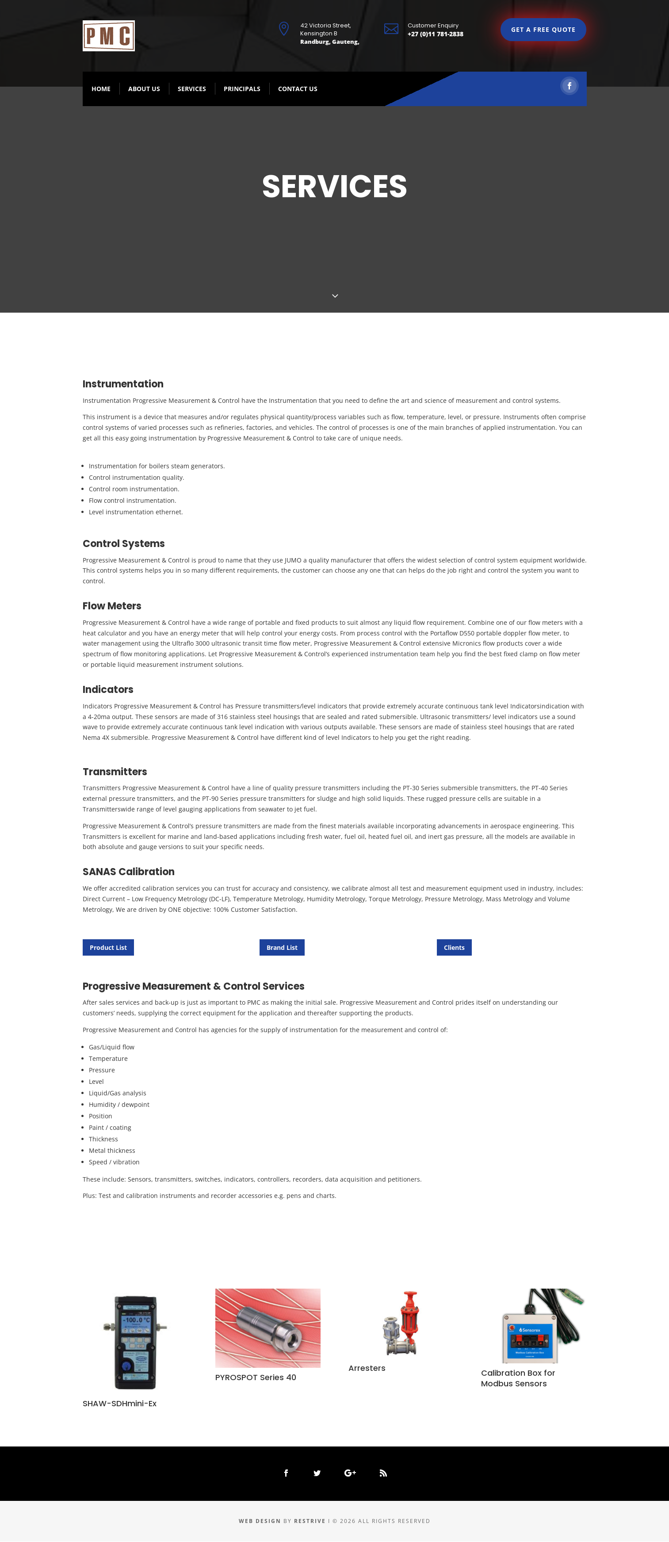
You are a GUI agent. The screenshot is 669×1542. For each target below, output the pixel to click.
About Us (144, 89)
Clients (454, 948)
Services (192, 89)
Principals (242, 89)
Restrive (311, 1521)
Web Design (260, 1521)
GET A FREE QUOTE (543, 30)
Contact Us (297, 89)
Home (101, 89)
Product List (108, 948)
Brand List (282, 948)
